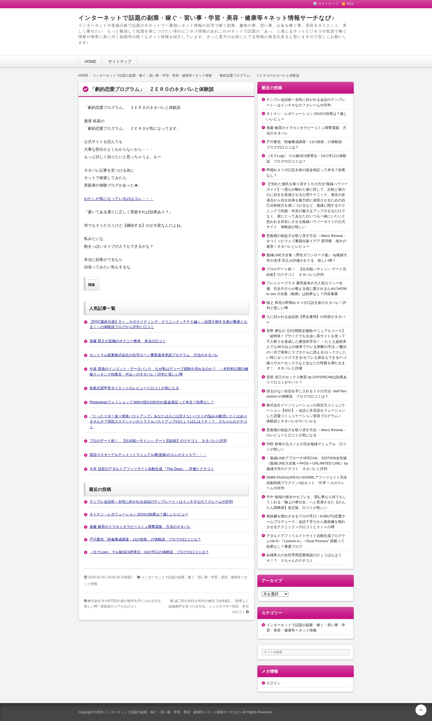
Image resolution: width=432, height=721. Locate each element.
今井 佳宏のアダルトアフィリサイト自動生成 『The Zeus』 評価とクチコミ (152, 469)
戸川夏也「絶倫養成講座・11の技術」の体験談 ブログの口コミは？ (145, 539)
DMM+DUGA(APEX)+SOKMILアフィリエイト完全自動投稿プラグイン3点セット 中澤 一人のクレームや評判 (306, 482)
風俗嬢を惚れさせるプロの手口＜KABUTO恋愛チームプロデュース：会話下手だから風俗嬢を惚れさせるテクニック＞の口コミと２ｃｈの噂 (305, 521)
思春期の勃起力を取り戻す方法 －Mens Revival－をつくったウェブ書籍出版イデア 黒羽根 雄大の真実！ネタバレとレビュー (306, 241)
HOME (90, 61)
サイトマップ (119, 61)
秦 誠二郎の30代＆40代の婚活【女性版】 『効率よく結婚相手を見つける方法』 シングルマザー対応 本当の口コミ (209, 606)
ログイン (273, 683)
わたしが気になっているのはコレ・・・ (118, 198)
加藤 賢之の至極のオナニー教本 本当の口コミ (128, 341)
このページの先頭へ (420, 709)
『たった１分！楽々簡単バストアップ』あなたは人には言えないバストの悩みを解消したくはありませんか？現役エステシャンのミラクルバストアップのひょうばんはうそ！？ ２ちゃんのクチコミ (168, 421)
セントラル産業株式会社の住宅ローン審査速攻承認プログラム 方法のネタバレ (154, 355)
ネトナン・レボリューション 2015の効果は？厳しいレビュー (139, 514)
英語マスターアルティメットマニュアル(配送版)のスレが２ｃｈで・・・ (148, 455)
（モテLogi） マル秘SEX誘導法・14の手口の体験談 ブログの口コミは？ (149, 552)
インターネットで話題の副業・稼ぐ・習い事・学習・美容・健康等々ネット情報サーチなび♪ (206, 18)
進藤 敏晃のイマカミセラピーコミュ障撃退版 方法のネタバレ (140, 527)
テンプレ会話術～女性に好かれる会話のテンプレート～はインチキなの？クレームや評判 (161, 501)
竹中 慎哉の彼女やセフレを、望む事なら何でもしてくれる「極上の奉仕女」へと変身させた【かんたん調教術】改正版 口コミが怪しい (306, 502)
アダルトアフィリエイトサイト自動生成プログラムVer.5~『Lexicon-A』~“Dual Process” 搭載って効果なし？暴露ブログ (305, 541)
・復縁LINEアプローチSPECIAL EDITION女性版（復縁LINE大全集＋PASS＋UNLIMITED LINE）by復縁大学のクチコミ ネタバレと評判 (307, 463)
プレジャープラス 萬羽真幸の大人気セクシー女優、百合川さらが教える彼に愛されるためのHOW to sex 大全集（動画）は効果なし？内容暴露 (306, 288)
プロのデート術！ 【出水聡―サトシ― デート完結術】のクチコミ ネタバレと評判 (158, 441)
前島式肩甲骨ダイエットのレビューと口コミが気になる (134, 388)
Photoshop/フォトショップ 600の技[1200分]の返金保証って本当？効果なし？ (152, 402)
